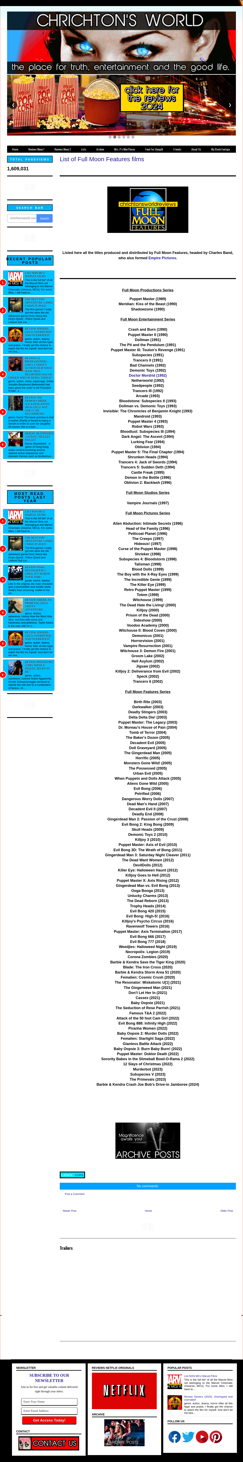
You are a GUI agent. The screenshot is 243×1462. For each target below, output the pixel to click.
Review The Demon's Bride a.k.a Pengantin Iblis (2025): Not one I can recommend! (37, 405)
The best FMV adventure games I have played (39, 302)
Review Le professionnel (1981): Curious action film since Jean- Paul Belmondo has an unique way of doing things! (30, 368)
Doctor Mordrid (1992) (148, 375)
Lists (79, 1175)
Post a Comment (74, 1193)
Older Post (227, 1210)
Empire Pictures (162, 258)
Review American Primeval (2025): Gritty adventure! (38, 604)
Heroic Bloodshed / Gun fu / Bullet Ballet (39, 436)
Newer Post (69, 1210)
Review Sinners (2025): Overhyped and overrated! (38, 332)
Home (148, 1210)
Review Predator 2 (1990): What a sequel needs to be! (39, 666)
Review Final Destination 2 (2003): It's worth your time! (37, 572)
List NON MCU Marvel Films (35, 274)
